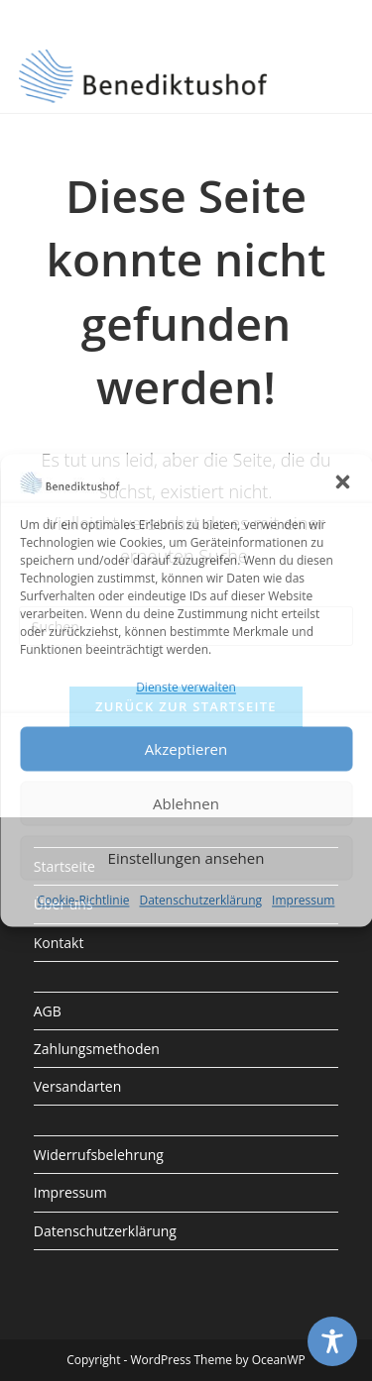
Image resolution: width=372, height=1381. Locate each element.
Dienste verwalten (186, 688)
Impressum (303, 901)
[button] (342, 481)
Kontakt (59, 942)
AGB (48, 1011)
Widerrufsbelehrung (99, 1154)
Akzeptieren (186, 749)
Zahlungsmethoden (97, 1048)
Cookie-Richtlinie (84, 901)
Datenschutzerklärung (200, 901)
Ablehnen (186, 803)
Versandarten (77, 1086)
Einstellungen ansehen (186, 858)
